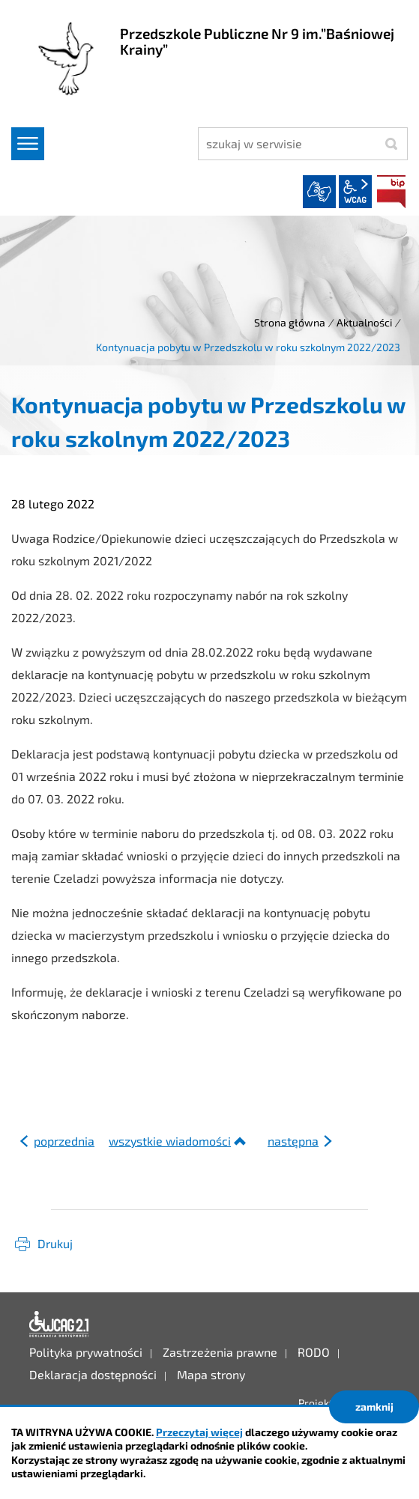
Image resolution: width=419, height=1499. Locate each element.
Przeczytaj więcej (199, 1432)
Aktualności (364, 322)
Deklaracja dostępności (59, 1324)
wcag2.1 (355, 191)
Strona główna (289, 322)
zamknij (374, 1406)
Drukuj (55, 1243)
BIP (391, 191)
